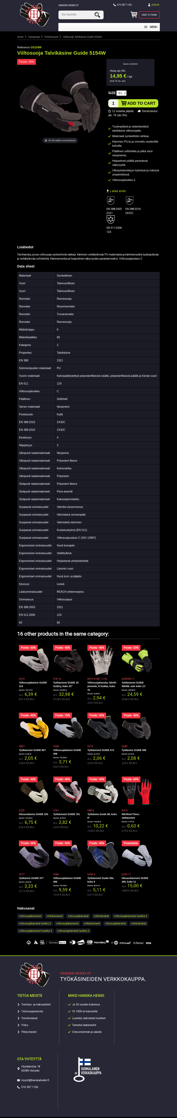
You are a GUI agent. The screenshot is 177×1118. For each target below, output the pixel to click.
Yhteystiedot (29, 1033)
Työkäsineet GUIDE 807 (32, 751)
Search (98, 14)
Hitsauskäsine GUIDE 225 (33, 815)
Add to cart (141, 104)
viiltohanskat (101, 917)
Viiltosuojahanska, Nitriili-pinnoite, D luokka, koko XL (102, 687)
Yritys (24, 1026)
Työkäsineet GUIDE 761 (66, 815)
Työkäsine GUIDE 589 (134, 751)
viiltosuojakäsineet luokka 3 (130, 917)
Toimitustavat (29, 1019)
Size (112, 94)
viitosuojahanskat (78, 917)
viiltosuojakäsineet (30, 917)
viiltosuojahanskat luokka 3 (35, 924)
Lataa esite (116, 192)
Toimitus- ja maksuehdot (36, 1005)
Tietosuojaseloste (32, 1012)
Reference (23, 48)
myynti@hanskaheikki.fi (35, 1081)
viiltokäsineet (55, 917)
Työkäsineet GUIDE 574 (100, 751)
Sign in (155, 4)
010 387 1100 (124, 4)
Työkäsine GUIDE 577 (31, 879)
